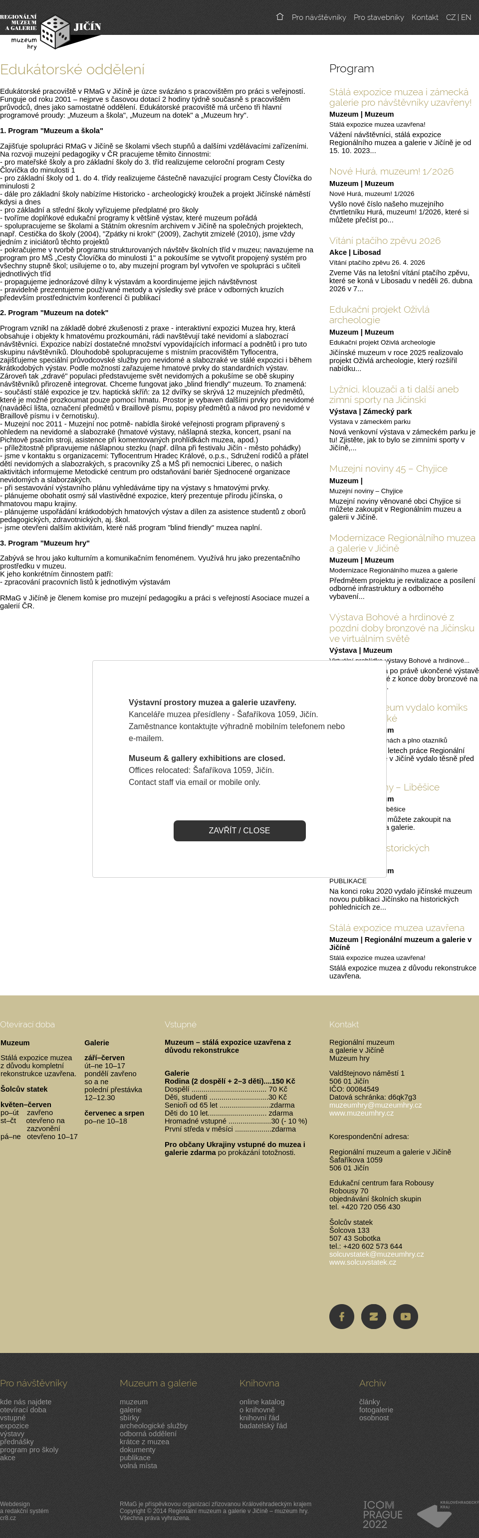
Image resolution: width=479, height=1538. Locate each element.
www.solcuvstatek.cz (362, 1262)
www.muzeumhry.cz (361, 1113)
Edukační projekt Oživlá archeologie (379, 314)
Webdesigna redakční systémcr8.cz (24, 1511)
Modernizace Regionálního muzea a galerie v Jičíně (402, 543)
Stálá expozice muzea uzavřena (397, 927)
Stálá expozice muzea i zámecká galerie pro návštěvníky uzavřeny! (400, 97)
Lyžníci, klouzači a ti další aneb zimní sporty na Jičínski (394, 394)
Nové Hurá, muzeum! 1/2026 (391, 171)
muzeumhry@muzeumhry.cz (375, 1105)
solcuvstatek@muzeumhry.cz (376, 1254)
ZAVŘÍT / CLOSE (239, 830)
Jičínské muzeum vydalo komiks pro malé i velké (398, 712)
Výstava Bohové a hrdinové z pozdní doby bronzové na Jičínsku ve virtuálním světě (402, 627)
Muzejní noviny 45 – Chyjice (388, 468)
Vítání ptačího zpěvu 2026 (385, 240)
